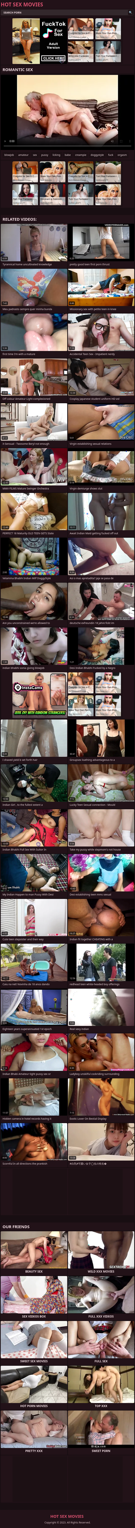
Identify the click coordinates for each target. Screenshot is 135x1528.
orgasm (122, 155)
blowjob (9, 155)
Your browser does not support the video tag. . (67, 112)
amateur (23, 155)
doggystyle (97, 155)
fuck (110, 155)
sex (35, 155)
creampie (80, 155)
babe (68, 155)
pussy (44, 155)
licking (56, 155)
